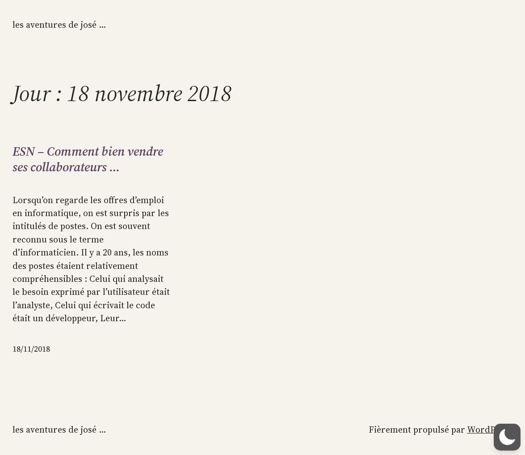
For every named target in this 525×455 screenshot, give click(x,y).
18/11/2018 (31, 349)
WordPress (489, 430)
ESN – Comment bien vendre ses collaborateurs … (88, 159)
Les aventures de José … (59, 25)
